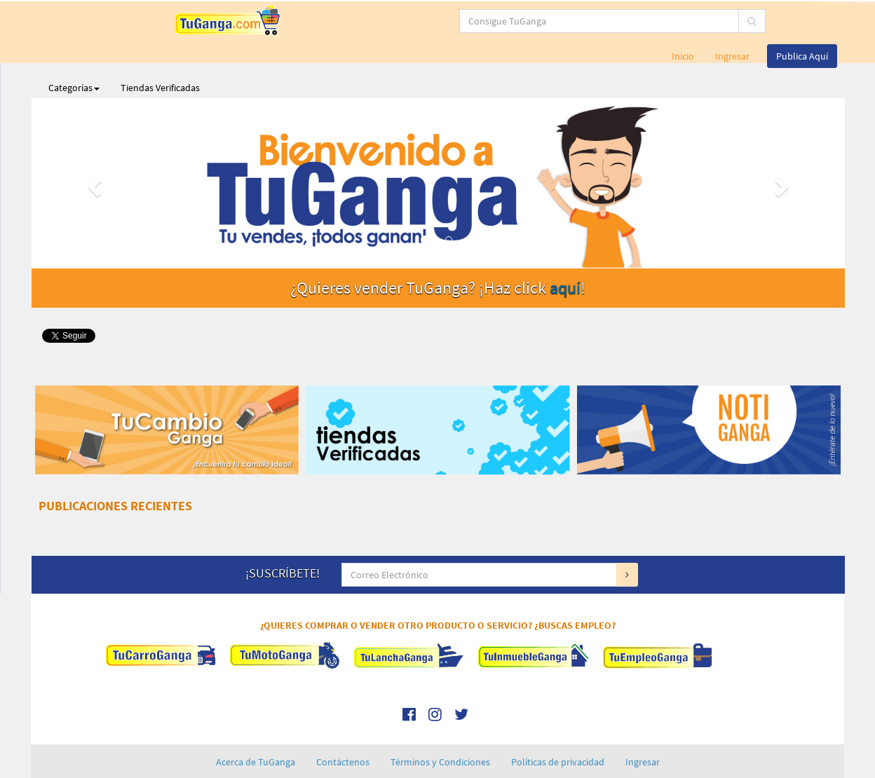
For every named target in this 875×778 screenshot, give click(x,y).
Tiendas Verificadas (160, 52)
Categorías (74, 52)
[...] (381, 21)
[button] (93, 148)
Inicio (683, 21)
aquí (565, 253)
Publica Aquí (802, 21)
